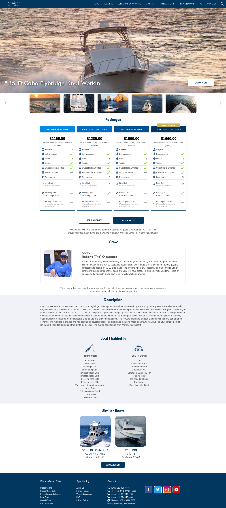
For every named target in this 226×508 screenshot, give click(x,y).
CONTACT (211, 3)
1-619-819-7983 (121, 488)
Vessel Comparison (84, 494)
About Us (80, 488)
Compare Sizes (113, 465)
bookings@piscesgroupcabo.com (121, 503)
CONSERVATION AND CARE (129, 3)
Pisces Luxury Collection (50, 494)
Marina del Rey (46, 503)
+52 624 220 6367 (127, 500)
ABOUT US (108, 3)
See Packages (94, 220)
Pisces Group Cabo (48, 491)
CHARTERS (149, 3)
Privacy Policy (82, 500)
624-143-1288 (127, 494)
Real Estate (45, 497)
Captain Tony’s (46, 500)
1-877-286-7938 (129, 491)
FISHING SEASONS (186, 3)
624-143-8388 (127, 497)
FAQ (201, 3)
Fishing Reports (82, 491)
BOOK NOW (201, 83)
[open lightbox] (113, 49)
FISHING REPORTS (166, 3)
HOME (96, 3)
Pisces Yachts (46, 488)
